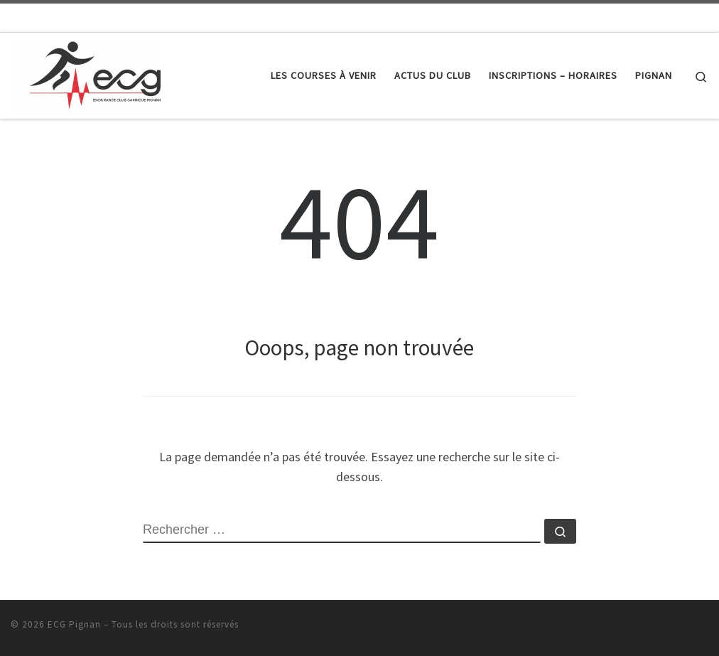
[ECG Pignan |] (86, 73)
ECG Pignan (74, 624)
